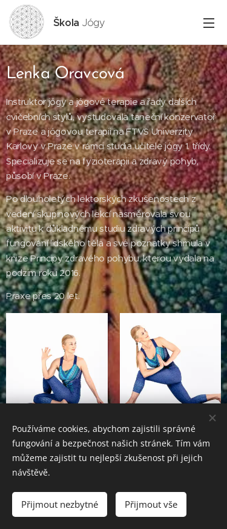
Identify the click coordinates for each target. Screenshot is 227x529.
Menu (208, 23)
